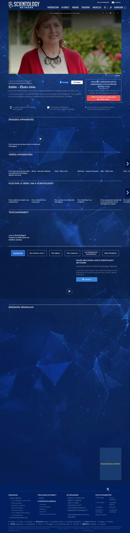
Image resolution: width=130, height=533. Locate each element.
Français (102, 524)
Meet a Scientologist (17, 508)
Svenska (76, 524)
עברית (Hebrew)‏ (90, 522)
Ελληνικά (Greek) (42, 522)
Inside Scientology (16, 503)
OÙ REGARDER (73, 495)
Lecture (86, 279)
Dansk (21, 522)
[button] (127, 163)
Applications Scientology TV (78, 510)
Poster (77, 82)
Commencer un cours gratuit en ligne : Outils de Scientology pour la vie (100, 108)
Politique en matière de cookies (81, 528)
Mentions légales (88, 530)
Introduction (43, 504)
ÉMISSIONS (86, 7)
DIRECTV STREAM (74, 500)
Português (49, 524)
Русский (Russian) (63, 524)
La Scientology (99, 497)
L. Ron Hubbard (99, 502)
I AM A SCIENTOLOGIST (20, 81)
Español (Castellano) (74, 522)
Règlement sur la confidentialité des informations (106, 528)
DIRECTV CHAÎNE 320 (76, 498)
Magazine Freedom (101, 514)
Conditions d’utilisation (63, 528)
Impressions (43, 511)
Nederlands (31, 524)
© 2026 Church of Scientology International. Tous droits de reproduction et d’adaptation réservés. (29, 529)
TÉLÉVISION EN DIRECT (47, 495)
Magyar (102, 522)
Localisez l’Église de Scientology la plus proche (23, 108)
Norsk (40, 524)
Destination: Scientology (18, 505)
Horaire (41, 498)
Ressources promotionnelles (48, 514)
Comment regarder (45, 507)
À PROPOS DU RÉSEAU (47, 501)
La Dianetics (98, 507)
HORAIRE (75, 7)
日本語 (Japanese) (16, 524)
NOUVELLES (97, 7)
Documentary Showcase (19, 518)
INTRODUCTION (53, 7)
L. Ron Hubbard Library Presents (20, 513)
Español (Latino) (57, 522)
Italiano (110, 522)
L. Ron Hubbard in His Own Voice (20, 500)
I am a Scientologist (16, 515)
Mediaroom (43, 509)
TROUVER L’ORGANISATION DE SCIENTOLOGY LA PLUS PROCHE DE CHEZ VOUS (104, 84)
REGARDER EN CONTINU (110, 464)
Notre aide (112, 507)
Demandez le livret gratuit (62, 108)
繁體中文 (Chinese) (89, 524)
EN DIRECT (65, 7)
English (12, 522)
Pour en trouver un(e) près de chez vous (103, 98)
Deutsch (30, 522)
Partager (64, 82)
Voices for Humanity (17, 510)
